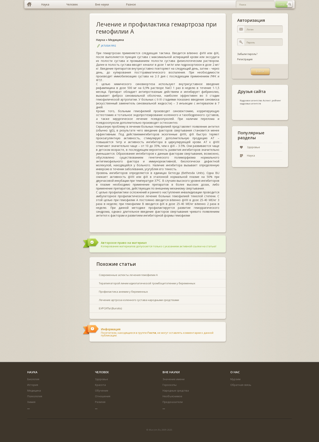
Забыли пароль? (247, 54)
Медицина (116, 40)
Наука (100, 40)
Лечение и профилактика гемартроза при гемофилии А (156, 27)
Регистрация (244, 59)
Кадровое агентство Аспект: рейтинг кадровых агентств (260, 102)
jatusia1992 (108, 45)
